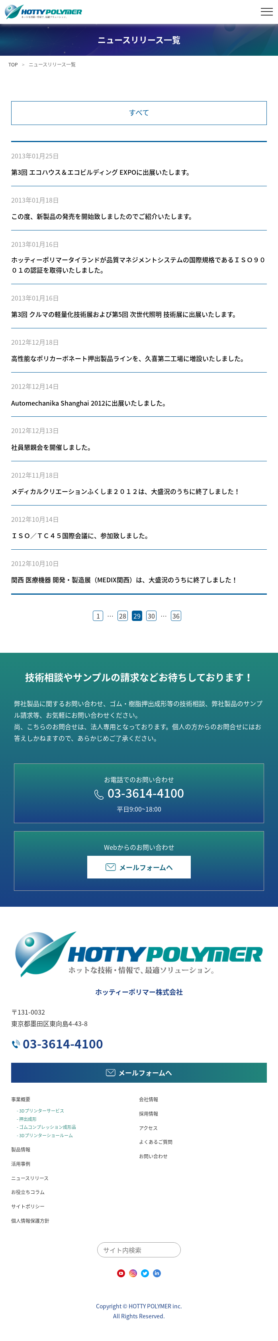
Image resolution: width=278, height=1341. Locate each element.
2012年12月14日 (35, 386)
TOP (13, 64)
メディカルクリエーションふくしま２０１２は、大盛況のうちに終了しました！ (125, 491)
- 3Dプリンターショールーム (45, 1135)
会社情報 (148, 1099)
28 (122, 616)
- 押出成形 (27, 1119)
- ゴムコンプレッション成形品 (46, 1127)
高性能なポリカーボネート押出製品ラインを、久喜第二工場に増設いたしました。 (129, 358)
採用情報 (148, 1113)
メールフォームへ (139, 867)
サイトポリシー (28, 1206)
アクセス (148, 1128)
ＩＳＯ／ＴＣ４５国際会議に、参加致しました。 (81, 535)
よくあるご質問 (155, 1142)
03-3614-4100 (139, 793)
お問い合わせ (153, 1156)
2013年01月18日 (35, 200)
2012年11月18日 (35, 475)
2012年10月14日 (35, 519)
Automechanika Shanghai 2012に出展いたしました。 (90, 403)
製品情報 (20, 1149)
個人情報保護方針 (30, 1220)
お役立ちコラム (28, 1192)
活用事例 (20, 1163)
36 (176, 616)
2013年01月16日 (35, 244)
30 (151, 616)
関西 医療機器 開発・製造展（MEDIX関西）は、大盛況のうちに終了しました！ (124, 579)
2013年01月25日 (35, 155)
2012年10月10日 (35, 563)
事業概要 (20, 1099)
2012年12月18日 (35, 342)
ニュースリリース (30, 1178)
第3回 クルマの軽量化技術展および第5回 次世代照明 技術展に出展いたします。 (125, 314)
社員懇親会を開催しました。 (52, 447)
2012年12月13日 (35, 430)
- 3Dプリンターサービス (40, 1110)
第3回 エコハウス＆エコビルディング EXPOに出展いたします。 (102, 172)
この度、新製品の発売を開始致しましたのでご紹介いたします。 (103, 216)
